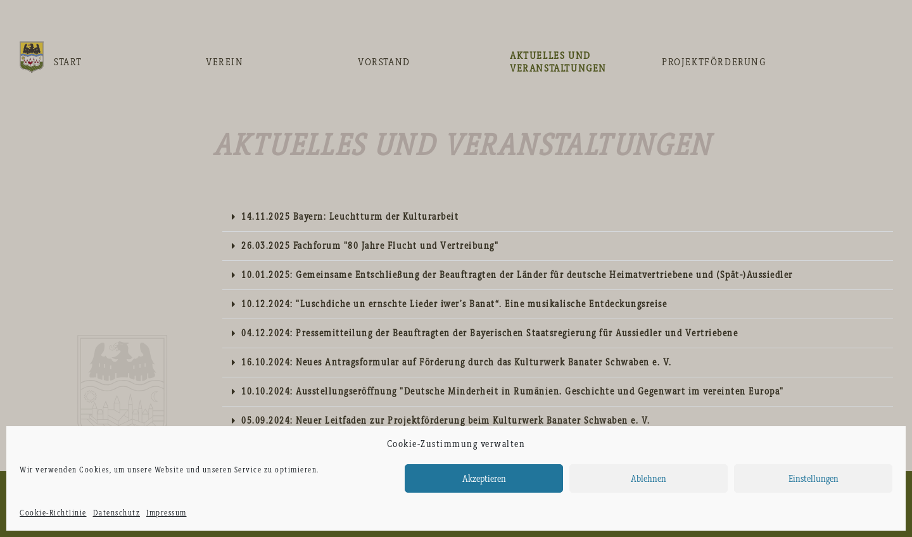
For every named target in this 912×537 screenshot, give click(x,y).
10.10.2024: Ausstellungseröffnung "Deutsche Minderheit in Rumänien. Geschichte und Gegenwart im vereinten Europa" (512, 391)
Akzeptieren (484, 478)
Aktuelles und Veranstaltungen (558, 61)
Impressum (166, 513)
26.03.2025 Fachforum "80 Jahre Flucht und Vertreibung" (369, 245)
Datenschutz (117, 513)
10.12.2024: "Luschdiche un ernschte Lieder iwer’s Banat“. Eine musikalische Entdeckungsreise (454, 304)
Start (68, 62)
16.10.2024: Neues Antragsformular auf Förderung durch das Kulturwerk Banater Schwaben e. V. (456, 362)
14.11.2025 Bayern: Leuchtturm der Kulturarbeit (350, 216)
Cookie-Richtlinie (53, 513)
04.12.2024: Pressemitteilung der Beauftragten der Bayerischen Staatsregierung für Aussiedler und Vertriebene (489, 333)
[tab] (557, 217)
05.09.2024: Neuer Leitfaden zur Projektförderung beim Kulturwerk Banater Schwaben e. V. (445, 420)
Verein (225, 62)
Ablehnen (648, 478)
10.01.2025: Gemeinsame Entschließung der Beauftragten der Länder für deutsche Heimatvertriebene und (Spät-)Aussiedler (517, 275)
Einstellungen (813, 478)
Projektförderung (714, 62)
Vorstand (384, 62)
